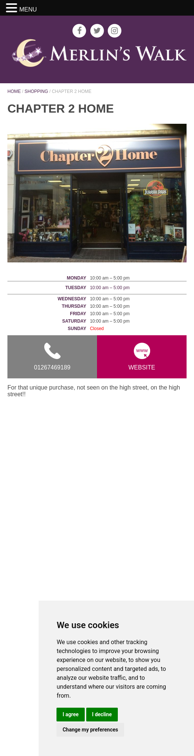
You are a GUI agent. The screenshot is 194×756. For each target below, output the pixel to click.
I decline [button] (102, 714)
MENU (28, 9)
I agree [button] (70, 714)
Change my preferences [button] (90, 730)
